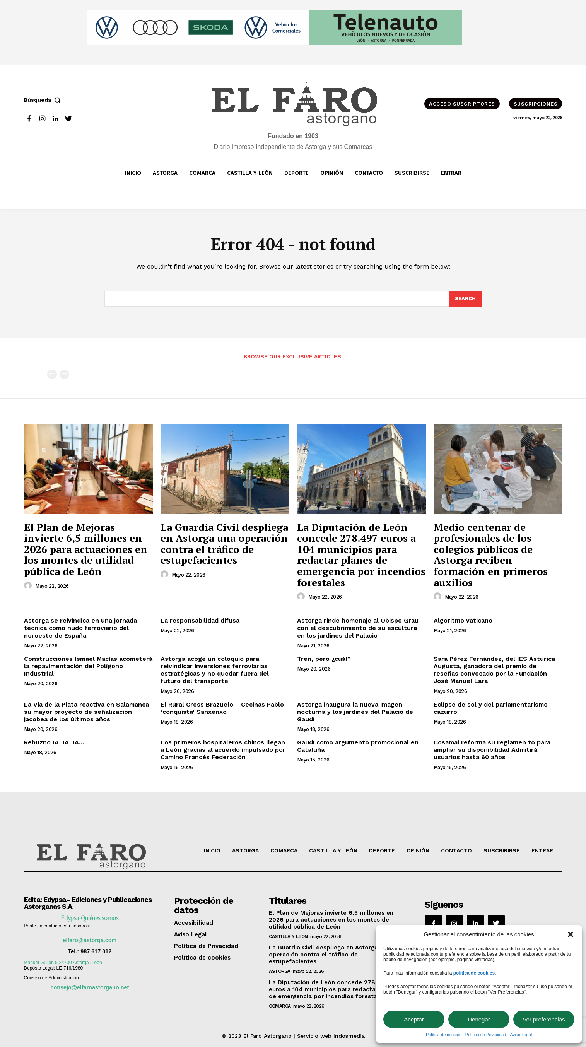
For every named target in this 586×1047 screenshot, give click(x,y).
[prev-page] (52, 374)
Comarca (280, 1006)
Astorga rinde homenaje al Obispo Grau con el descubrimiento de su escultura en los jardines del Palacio (358, 628)
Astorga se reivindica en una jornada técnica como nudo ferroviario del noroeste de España (80, 628)
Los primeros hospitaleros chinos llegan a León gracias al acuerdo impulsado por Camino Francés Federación (223, 750)
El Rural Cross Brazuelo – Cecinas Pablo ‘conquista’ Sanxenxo (222, 708)
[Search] (465, 299)
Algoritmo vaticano (463, 620)
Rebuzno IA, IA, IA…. (55, 742)
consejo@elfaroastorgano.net (90, 987)
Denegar (479, 1019)
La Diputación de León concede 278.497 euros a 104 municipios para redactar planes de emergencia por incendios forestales (361, 554)
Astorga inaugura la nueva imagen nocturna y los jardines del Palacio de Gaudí (355, 712)
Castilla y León (288, 936)
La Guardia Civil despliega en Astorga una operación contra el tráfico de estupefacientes (224, 543)
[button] (570, 934)
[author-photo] (29, 586)
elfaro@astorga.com (90, 940)
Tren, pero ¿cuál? (324, 658)
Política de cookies (443, 1034)
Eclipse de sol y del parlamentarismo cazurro (491, 708)
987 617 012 (95, 951)
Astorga (279, 971)
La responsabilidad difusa (200, 620)
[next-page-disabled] (64, 374)
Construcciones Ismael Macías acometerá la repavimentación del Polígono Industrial (88, 666)
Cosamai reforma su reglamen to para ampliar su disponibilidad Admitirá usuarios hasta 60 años (492, 750)
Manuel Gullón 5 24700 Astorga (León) (64, 962)
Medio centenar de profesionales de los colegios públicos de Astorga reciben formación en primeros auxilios (491, 554)
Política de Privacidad (485, 1034)
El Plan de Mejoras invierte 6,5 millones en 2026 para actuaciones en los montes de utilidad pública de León (85, 549)
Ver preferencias (544, 1019)
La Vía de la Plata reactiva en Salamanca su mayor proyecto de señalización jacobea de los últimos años (86, 712)
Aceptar (414, 1019)
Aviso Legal (521, 1034)
